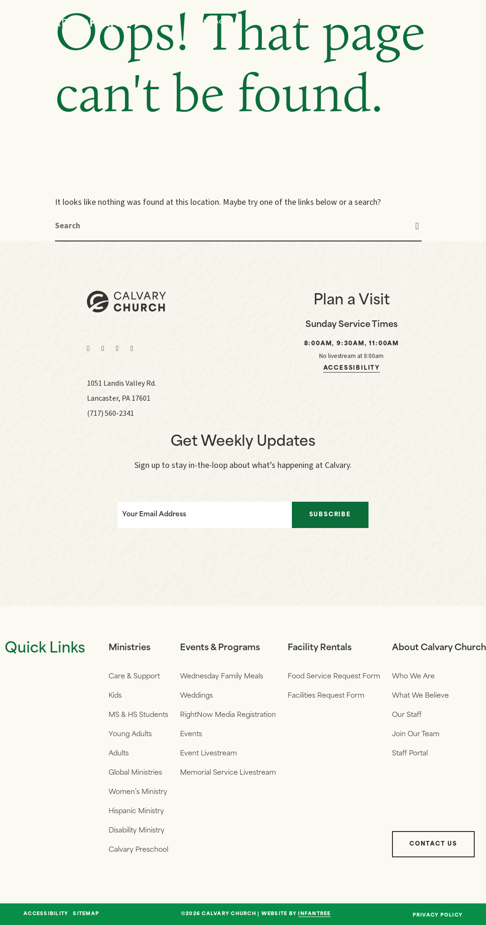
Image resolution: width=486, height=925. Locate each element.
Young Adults (130, 734)
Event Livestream (208, 753)
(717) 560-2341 (110, 413)
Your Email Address (154, 514)
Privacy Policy (438, 915)
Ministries (129, 648)
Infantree (314, 914)
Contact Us (433, 844)
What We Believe (420, 696)
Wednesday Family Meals (221, 676)
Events (349, 22)
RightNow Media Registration (228, 715)
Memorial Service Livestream (228, 773)
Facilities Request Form (326, 696)
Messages (214, 22)
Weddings (196, 696)
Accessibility (351, 368)
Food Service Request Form (334, 676)
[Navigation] (453, 22)
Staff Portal (410, 753)
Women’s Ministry (138, 792)
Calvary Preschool (138, 850)
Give (404, 22)
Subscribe (330, 515)
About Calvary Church (439, 648)
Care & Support (134, 676)
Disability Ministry (137, 830)
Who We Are (283, 22)
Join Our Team (415, 734)
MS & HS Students (138, 715)
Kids (115, 696)
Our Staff (407, 715)
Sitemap (86, 914)
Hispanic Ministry (136, 811)
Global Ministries (135, 773)
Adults (119, 753)
